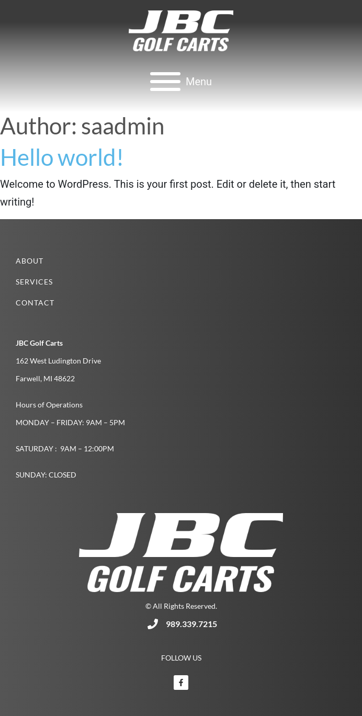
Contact (35, 302)
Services (34, 281)
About (29, 260)
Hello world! (62, 157)
